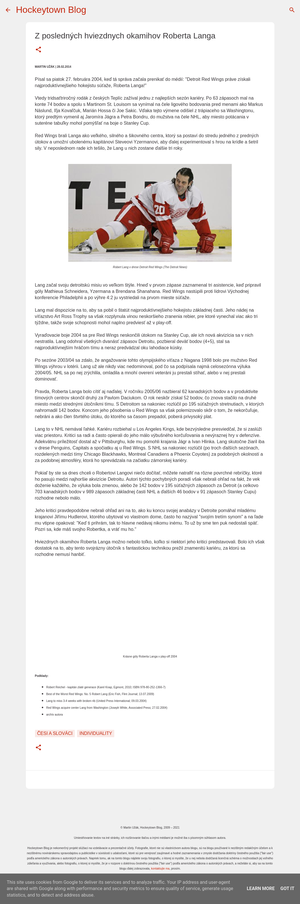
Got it (287, 888)
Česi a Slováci (55, 733)
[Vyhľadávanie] (292, 10)
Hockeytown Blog (51, 10)
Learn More (261, 888)
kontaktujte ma (160, 868)
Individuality (95, 733)
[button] (38, 50)
